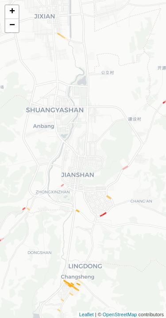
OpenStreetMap (120, 314)
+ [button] (12, 12)
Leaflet (86, 314)
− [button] (12, 25)
